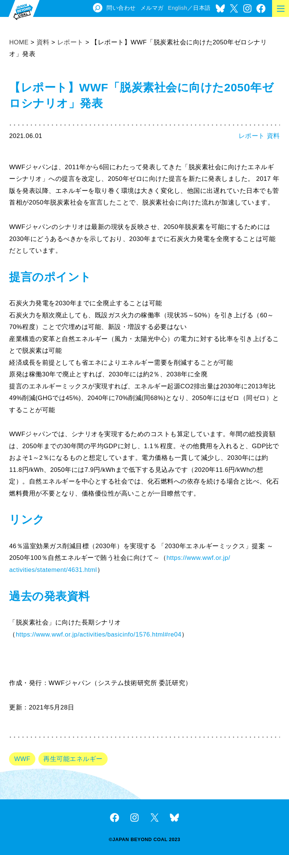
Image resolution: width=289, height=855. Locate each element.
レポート (252, 135)
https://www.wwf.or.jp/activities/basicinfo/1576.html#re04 (98, 634)
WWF (22, 759)
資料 (273, 135)
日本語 (202, 8)
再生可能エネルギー (72, 759)
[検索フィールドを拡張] (97, 7)
